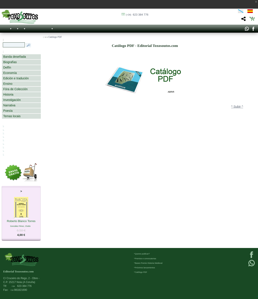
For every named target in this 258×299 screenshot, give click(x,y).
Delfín (7, 67)
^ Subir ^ (237, 106)
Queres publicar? (142, 254)
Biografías (10, 62)
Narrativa (9, 105)
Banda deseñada (14, 56)
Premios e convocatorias (145, 258)
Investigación (12, 100)
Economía (10, 73)
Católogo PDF (55, 37)
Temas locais (12, 116)
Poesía (8, 110)
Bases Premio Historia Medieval (149, 263)
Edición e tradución (16, 78)
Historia (8, 94)
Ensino (7, 83)
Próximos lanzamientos (145, 268)
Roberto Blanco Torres (21, 221)
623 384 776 (137, 14)
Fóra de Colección (15, 89)
